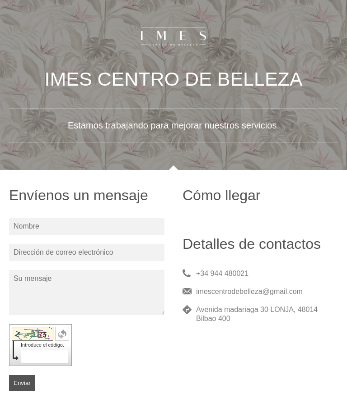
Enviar (22, 383)
